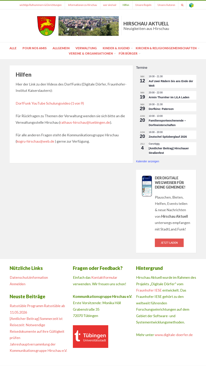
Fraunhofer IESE (149, 290)
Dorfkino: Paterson (161, 109)
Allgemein (61, 48)
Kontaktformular (104, 277)
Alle (13, 48)
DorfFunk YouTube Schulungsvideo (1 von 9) (50, 103)
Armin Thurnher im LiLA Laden (169, 97)
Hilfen (124, 5)
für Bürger (128, 53)
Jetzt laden (169, 242)
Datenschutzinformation (29, 277)
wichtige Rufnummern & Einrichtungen (38, 5)
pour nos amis (35, 48)
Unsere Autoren (165, 5)
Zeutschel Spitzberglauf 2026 (168, 136)
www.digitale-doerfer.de (174, 335)
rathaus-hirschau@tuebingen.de (85, 122)
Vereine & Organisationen (91, 53)
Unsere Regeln (142, 5)
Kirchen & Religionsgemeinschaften (166, 48)
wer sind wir (108, 5)
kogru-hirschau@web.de (35, 141)
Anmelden (17, 284)
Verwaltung (86, 48)
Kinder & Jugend (116, 48)
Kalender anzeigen (147, 161)
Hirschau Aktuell (146, 26)
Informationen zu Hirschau (80, 5)
